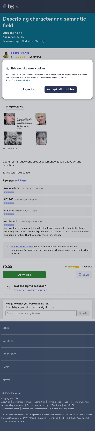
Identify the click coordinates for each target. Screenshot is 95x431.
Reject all (30, 89)
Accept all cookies (61, 89)
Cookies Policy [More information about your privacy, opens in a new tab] (23, 80)
